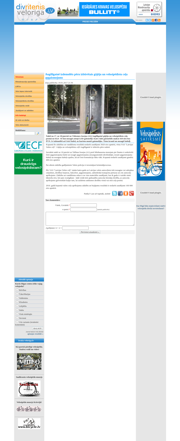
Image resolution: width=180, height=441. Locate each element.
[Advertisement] (90, 48)
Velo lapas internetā (24, 91)
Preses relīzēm (90, 22)
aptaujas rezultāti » (35, 334)
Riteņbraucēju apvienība (26, 82)
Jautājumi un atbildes (25, 110)
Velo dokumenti (22, 125)
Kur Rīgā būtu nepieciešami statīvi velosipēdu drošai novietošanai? (150, 207)
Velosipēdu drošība (24, 96)
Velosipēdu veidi (22, 106)
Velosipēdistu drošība (25, 101)
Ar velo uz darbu (22, 120)
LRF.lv (18, 86)
